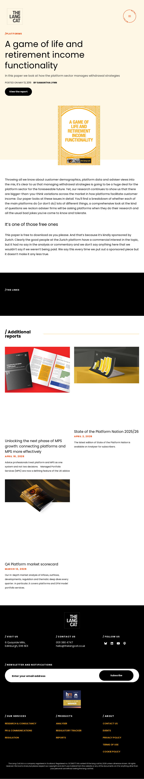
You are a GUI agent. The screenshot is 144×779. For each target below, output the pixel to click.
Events (107, 730)
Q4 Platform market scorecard (31, 564)
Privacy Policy (112, 737)
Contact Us (110, 723)
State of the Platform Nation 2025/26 (106, 431)
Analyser (61, 723)
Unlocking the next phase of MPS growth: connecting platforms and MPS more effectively (35, 446)
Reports (61, 737)
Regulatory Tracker (68, 730)
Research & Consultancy (20, 723)
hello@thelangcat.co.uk (70, 646)
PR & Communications (18, 730)
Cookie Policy (111, 751)
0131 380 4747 (64, 642)
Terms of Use (110, 744)
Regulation (12, 737)
